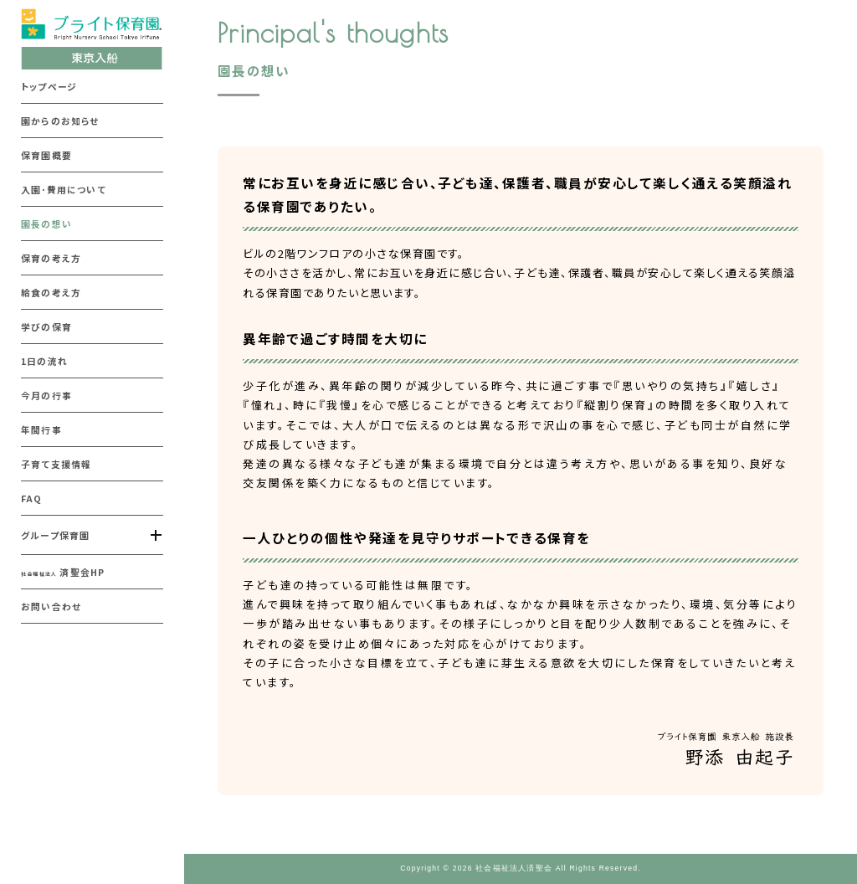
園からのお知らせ (60, 120)
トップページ (49, 86)
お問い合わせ (51, 606)
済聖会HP (63, 571)
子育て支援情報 (56, 463)
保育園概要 (46, 155)
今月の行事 (46, 395)
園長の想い (46, 223)
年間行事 (41, 429)
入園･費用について (63, 189)
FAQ (32, 498)
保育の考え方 (51, 258)
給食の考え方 (51, 292)
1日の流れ (44, 360)
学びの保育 (46, 326)
